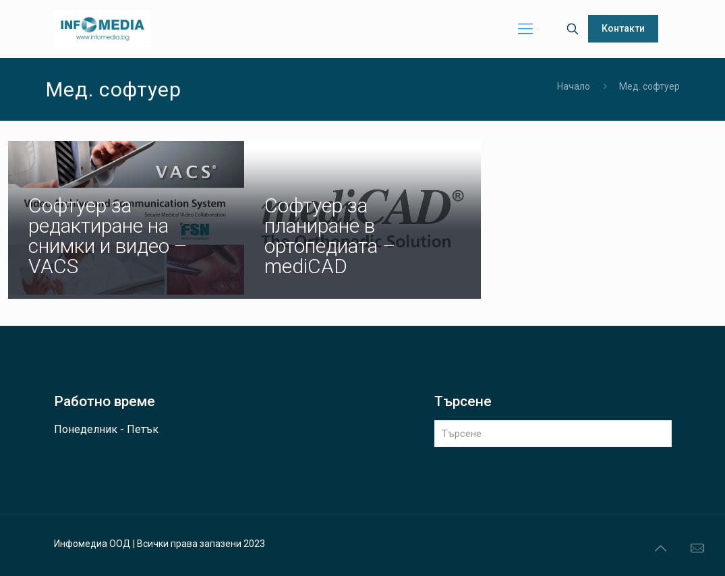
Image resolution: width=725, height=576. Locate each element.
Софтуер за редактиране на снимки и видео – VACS (107, 236)
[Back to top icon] (660, 548)
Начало (573, 86)
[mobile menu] (525, 29)
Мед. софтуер (649, 86)
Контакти (623, 28)
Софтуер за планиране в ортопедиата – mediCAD (330, 236)
